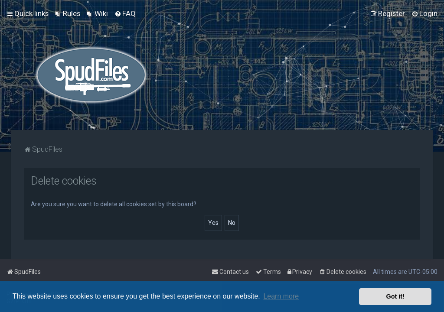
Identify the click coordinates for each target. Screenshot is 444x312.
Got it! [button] (395, 296)
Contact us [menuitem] (230, 271)
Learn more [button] (281, 296)
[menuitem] (67, 13)
